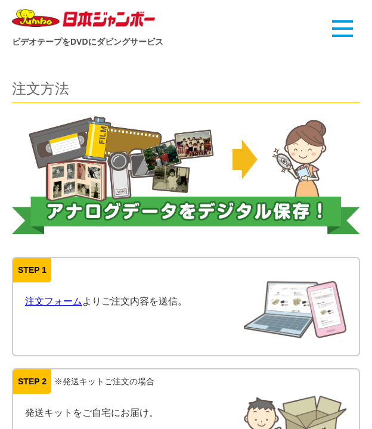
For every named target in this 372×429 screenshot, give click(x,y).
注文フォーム (53, 301)
